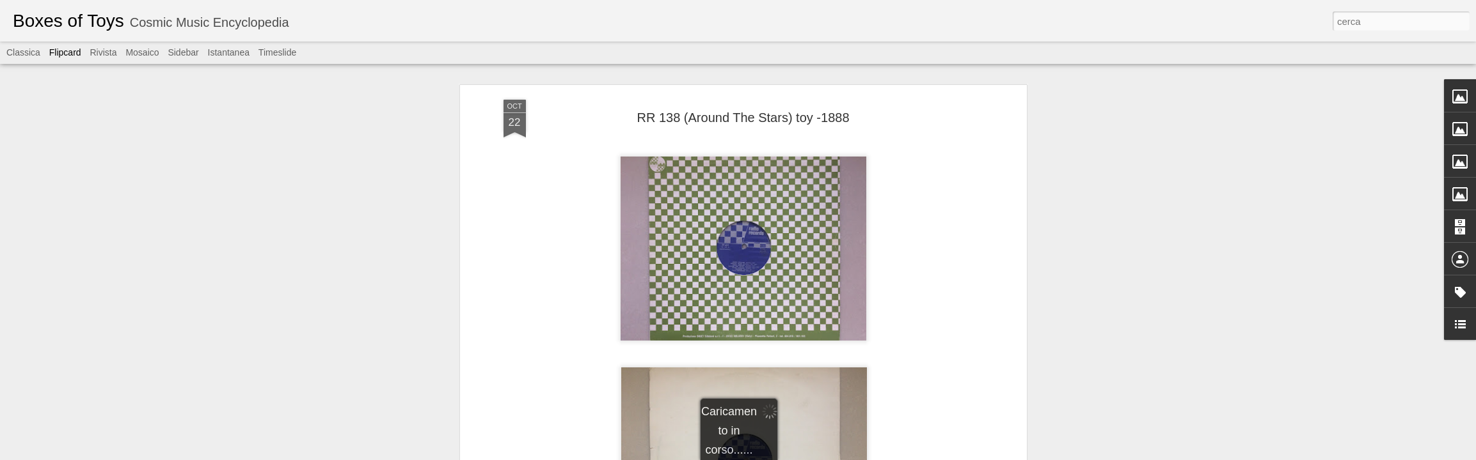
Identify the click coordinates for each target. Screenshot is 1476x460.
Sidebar (183, 52)
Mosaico (142, 52)
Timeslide (277, 52)
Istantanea (229, 52)
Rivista (103, 52)
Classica (23, 52)
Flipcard (65, 52)
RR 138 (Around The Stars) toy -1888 (743, 118)
